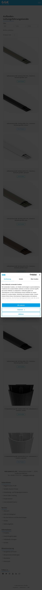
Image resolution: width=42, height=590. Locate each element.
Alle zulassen (21, 305)
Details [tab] (21, 279)
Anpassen (21, 309)
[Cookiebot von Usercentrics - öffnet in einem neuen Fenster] (30, 275)
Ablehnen (21, 314)
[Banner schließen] (39, 274)
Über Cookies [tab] (34, 279)
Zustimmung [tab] (7, 279)
